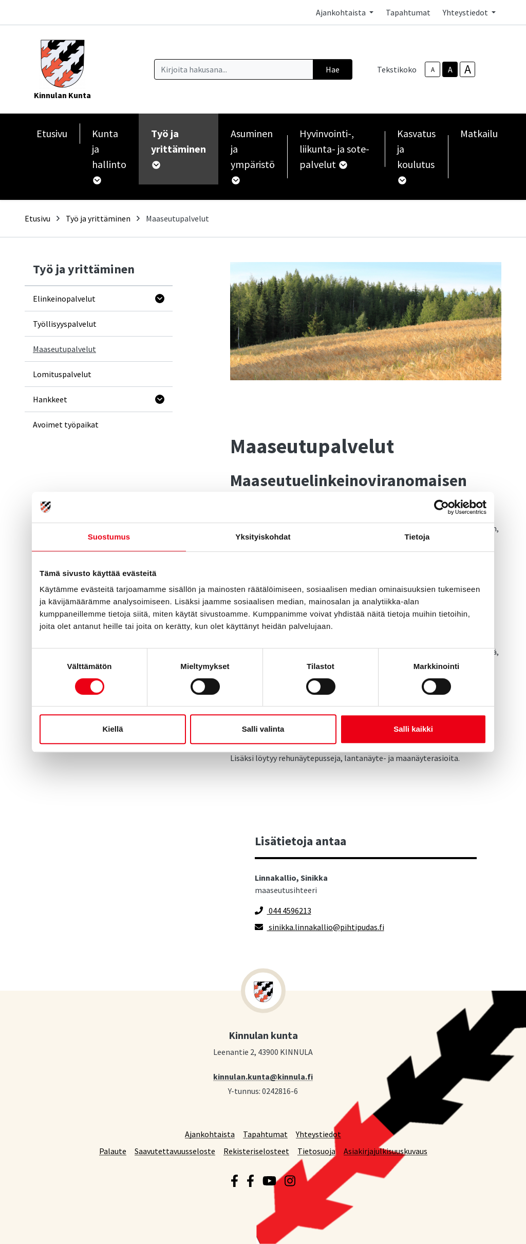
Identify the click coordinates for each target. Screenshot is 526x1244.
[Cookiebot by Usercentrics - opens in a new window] (441, 507)
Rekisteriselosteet (256, 1151)
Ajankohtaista (210, 1134)
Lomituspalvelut (62, 374)
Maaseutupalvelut (64, 349)
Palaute (112, 1151)
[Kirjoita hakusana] (233, 69)
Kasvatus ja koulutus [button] (416, 155)
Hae (333, 69)
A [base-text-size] (450, 69)
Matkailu (479, 133)
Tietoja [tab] (417, 536)
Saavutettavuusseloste (175, 1151)
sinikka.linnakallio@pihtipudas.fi (319, 927)
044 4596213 (283, 910)
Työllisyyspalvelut (65, 324)
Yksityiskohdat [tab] (262, 536)
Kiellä (112, 729)
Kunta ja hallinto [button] (109, 155)
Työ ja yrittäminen (98, 218)
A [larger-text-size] (467, 69)
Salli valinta (263, 729)
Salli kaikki (413, 729)
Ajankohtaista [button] (341, 12)
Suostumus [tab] (109, 536)
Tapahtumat (408, 12)
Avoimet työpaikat (66, 424)
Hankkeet (50, 399)
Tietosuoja (316, 1151)
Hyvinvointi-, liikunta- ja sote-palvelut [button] (334, 149)
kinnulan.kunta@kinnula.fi (263, 1076)
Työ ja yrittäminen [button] (178, 148)
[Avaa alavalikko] (159, 298)
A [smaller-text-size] (433, 69)
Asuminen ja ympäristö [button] (253, 155)
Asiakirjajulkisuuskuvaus (385, 1151)
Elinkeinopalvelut (64, 298)
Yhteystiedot (318, 1134)
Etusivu (51, 133)
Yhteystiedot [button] (466, 12)
